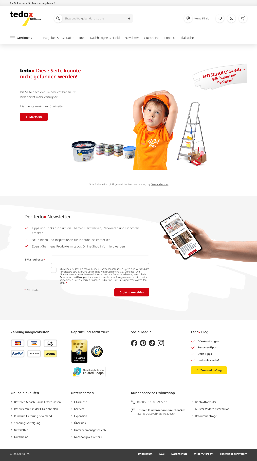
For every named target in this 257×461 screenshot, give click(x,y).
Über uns (80, 423)
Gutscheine (151, 38)
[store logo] (25, 18)
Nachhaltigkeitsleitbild (105, 38)
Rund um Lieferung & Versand (33, 416)
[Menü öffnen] (21, 37)
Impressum (145, 454)
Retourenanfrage (206, 416)
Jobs (82, 38)
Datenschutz (179, 454)
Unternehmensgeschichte (90, 430)
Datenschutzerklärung (72, 277)
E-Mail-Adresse (34, 259)
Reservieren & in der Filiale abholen (36, 409)
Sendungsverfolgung (27, 423)
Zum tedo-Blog (211, 370)
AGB (162, 454)
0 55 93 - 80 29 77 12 (154, 402)
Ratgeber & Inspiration (58, 38)
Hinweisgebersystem (233, 454)
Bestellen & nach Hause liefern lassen (37, 402)
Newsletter (132, 38)
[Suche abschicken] (129, 18)
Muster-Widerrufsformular (212, 409)
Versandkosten (159, 184)
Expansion (80, 416)
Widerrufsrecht (204, 454)
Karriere (79, 409)
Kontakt (169, 38)
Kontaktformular (205, 402)
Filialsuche (187, 38)
